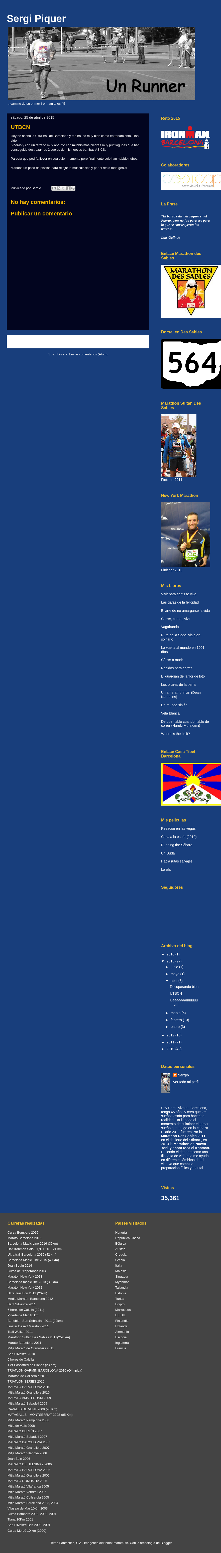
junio (175, 967)
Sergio (183, 1075)
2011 (171, 1042)
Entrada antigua (131, 341)
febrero (177, 1020)
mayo (175, 974)
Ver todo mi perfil (186, 1082)
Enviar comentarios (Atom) (88, 354)
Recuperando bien (184, 987)
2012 (171, 1035)
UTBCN (176, 993)
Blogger (166, 1543)
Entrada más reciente (29, 341)
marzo (176, 1013)
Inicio (82, 341)
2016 (171, 954)
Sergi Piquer (36, 18)
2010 (171, 1049)
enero (176, 1027)
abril (174, 981)
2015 (171, 961)
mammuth (121, 1543)
